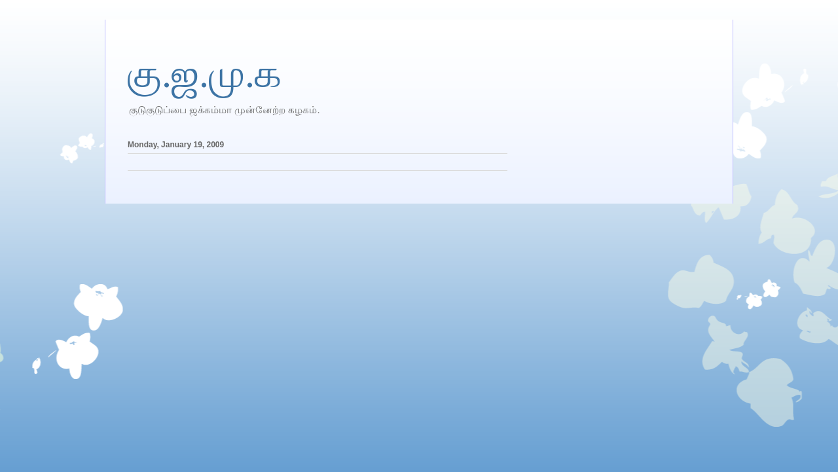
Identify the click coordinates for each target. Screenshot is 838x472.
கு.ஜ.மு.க (205, 74)
